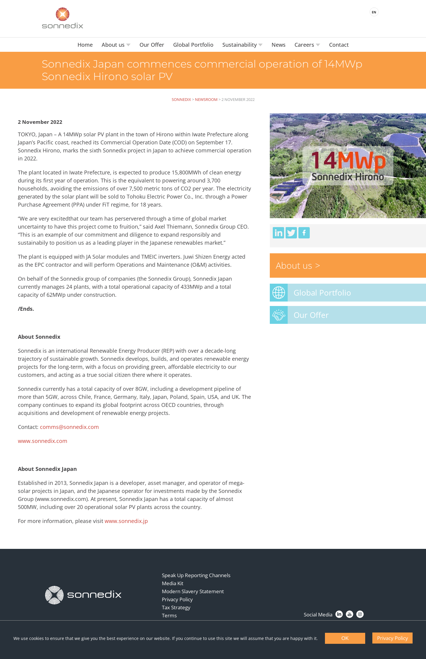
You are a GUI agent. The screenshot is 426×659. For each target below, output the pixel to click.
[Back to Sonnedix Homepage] (62, 17)
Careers (305, 44)
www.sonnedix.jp (126, 520)
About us (114, 44)
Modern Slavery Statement (193, 591)
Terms (169, 615)
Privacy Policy (177, 599)
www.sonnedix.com (42, 440)
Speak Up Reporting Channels (196, 575)
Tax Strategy (176, 607)
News (279, 44)
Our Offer (152, 44)
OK (345, 638)
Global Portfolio (193, 44)
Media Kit (172, 583)
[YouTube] (349, 614)
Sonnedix (181, 99)
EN (374, 12)
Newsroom (206, 99)
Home (85, 44)
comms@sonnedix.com (69, 426)
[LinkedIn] (339, 614)
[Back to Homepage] (83, 595)
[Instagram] (360, 614)
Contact (339, 44)
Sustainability (240, 44)
